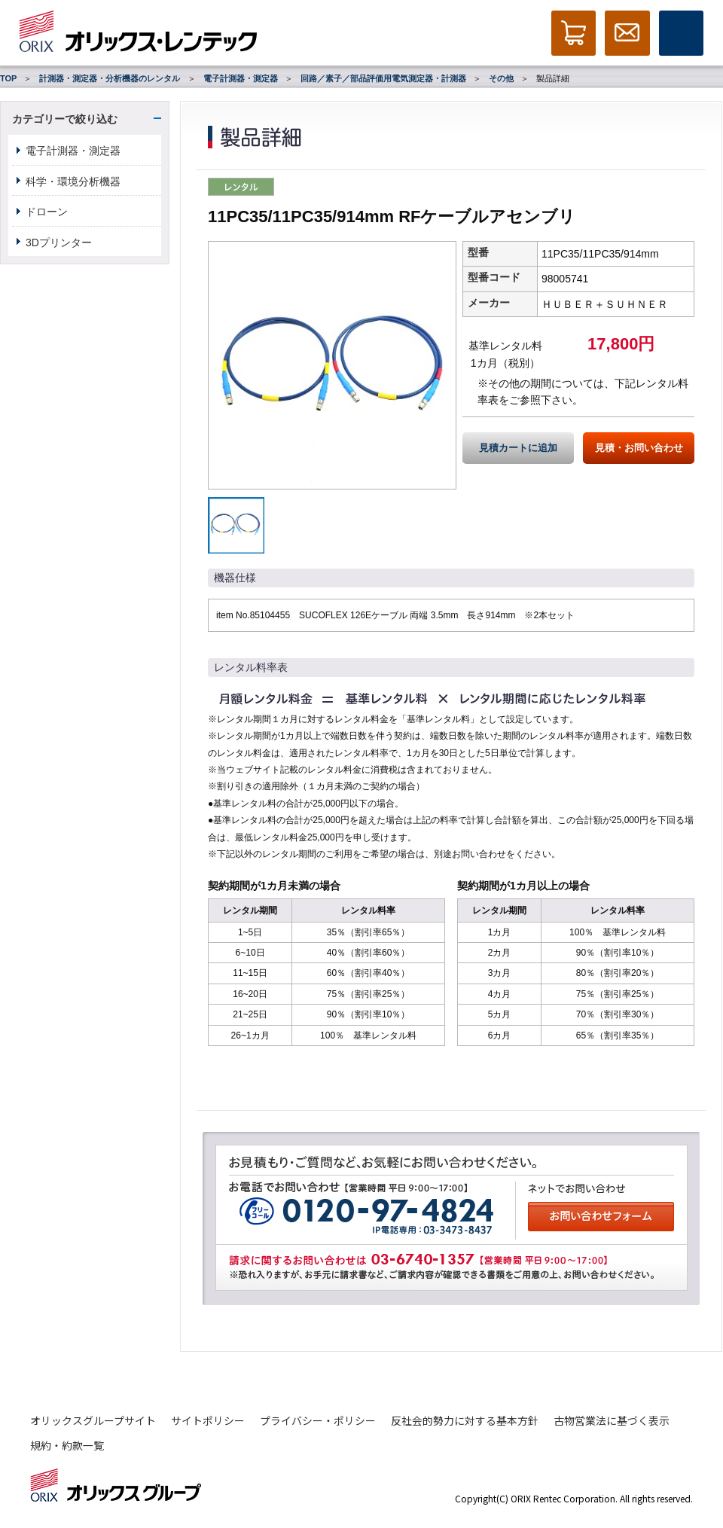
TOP (8, 78)
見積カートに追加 (518, 448)
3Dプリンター (59, 242)
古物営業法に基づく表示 (612, 1420)
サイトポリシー (208, 1420)
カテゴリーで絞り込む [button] (64, 119)
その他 (501, 78)
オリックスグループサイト (93, 1420)
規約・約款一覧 (67, 1445)
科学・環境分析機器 (73, 181)
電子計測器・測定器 (240, 78)
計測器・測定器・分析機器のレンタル (109, 78)
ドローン (47, 212)
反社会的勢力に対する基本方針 (464, 1420)
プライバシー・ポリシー (318, 1420)
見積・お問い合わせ (639, 448)
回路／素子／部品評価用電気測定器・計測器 (383, 78)
